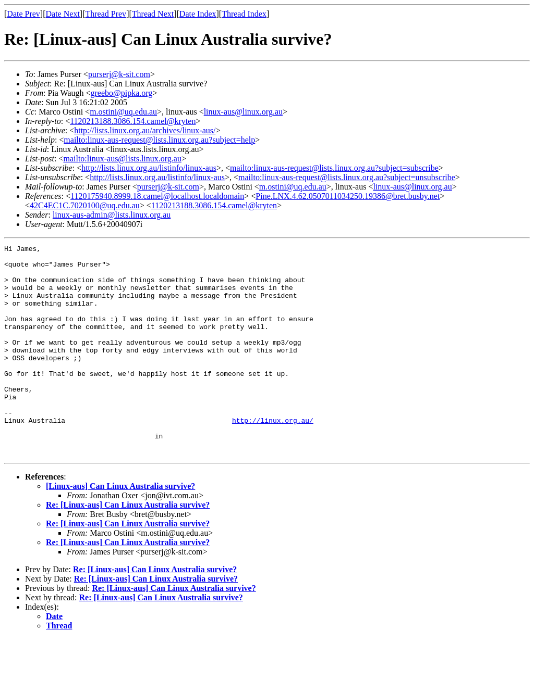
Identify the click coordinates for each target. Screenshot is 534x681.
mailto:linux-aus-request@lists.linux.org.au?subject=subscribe (334, 167)
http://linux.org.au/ (272, 456)
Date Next (63, 13)
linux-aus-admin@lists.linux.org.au (112, 214)
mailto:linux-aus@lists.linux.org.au (122, 158)
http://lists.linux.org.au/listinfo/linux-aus (148, 167)
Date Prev (23, 13)
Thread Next (153, 13)
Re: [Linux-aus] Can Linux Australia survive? (128, 547)
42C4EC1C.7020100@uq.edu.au (85, 205)
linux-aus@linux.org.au (243, 111)
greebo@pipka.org (122, 93)
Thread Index (244, 13)
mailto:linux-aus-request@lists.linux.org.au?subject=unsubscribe (346, 177)
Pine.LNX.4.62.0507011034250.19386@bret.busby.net (348, 196)
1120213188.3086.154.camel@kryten (133, 121)
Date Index (197, 13)
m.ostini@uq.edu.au (123, 111)
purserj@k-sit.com (119, 74)
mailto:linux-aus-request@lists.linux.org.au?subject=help (159, 139)
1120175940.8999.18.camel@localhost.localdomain (157, 196)
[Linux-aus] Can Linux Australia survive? (120, 528)
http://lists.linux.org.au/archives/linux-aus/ (144, 130)
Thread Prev (105, 13)
